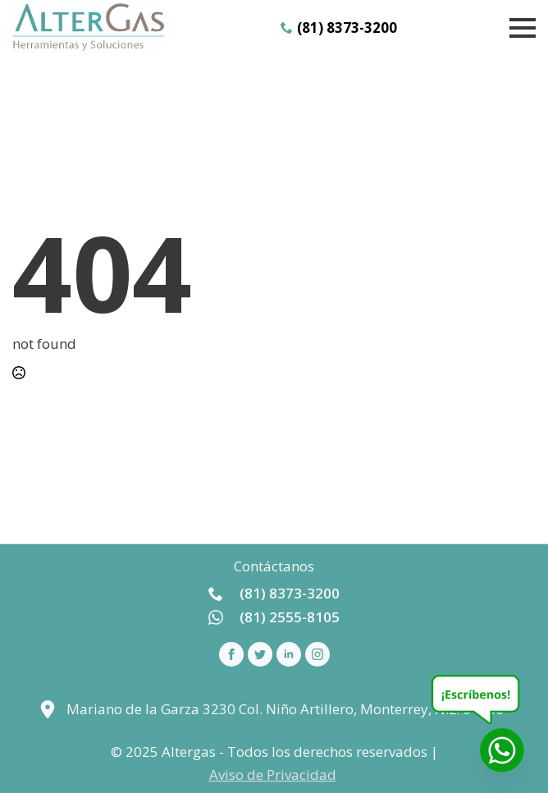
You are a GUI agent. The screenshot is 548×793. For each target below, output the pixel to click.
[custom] (260, 654)
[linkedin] (288, 654)
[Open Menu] (522, 28)
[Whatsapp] (502, 750)
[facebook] (231, 654)
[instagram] (317, 654)
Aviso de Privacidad (272, 774)
